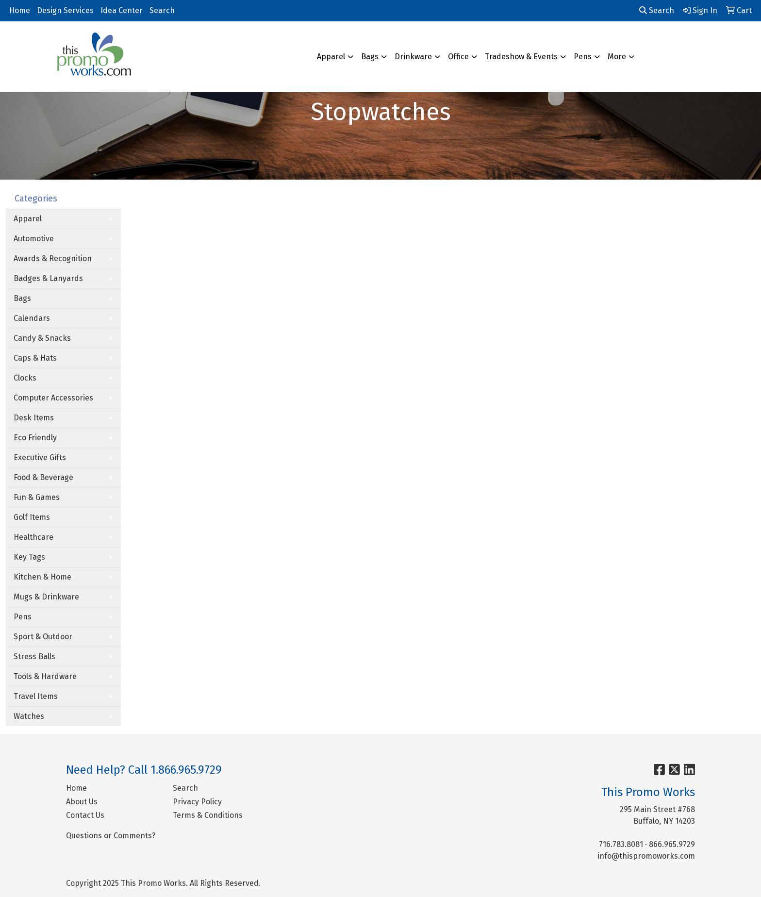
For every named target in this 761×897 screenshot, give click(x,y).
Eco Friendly (35, 437)
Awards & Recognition (53, 258)
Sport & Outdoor (43, 636)
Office (458, 56)
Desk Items (34, 417)
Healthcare (33, 537)
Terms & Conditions (208, 815)
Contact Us (85, 815)
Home (19, 10)
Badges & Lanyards (48, 278)
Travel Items (36, 696)
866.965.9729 (672, 844)
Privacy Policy (197, 801)
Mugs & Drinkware (46, 596)
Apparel (331, 56)
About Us (82, 801)
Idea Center (121, 10)
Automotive (34, 238)
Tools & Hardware (45, 676)
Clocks (25, 377)
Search (162, 10)
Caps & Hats (35, 358)
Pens (583, 56)
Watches (29, 716)
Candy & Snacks (42, 338)
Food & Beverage (43, 477)
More (617, 56)
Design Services (65, 10)
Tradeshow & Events (521, 56)
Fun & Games (37, 497)
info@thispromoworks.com (646, 856)
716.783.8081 (621, 844)
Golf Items (32, 517)
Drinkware (413, 56)
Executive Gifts (40, 457)
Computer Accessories (53, 397)
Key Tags (29, 557)
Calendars (32, 318)
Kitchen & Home (42, 576)
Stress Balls (34, 656)
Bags (370, 56)
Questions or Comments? (110, 835)
